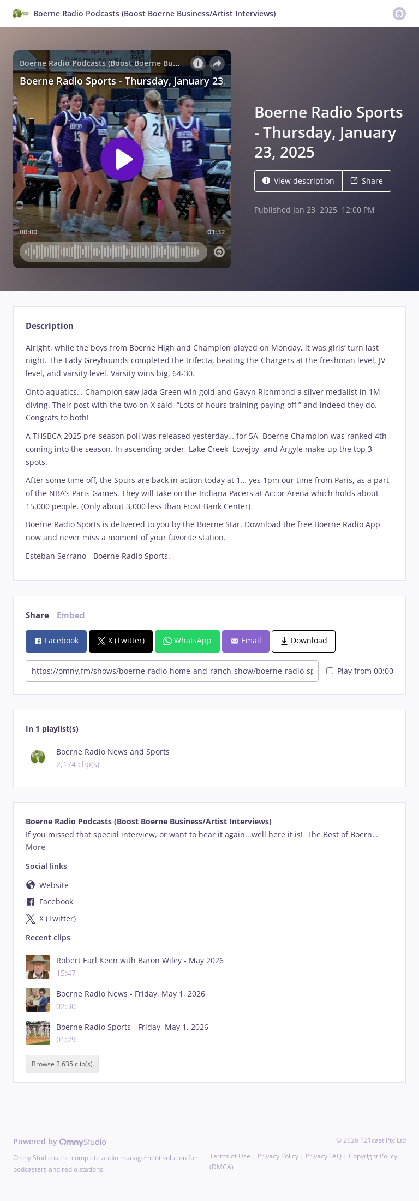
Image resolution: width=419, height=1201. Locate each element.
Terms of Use (230, 1156)
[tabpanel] (209, 452)
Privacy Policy (278, 1156)
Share (366, 181)
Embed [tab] (71, 615)
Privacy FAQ (324, 1156)
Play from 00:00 (359, 671)
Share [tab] (37, 615)
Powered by (59, 1141)
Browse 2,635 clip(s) (62, 1064)
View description (298, 181)
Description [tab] (50, 325)
